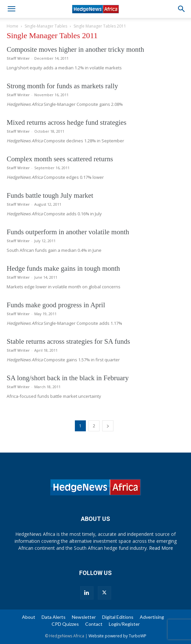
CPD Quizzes (65, 624)
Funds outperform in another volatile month (68, 232)
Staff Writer (18, 58)
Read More (161, 548)
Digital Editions (117, 617)
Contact (93, 624)
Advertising (152, 617)
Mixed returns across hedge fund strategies (66, 122)
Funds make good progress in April (56, 305)
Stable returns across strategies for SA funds (68, 341)
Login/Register (124, 624)
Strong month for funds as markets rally (62, 86)
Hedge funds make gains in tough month (63, 268)
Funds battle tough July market (50, 195)
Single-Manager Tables (46, 26)
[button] (11, 9)
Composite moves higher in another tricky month (75, 49)
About (28, 617)
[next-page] (107, 425)
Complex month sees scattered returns (60, 159)
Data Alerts (54, 617)
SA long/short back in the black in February (68, 378)
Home (12, 26)
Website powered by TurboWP (117, 636)
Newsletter (84, 617)
